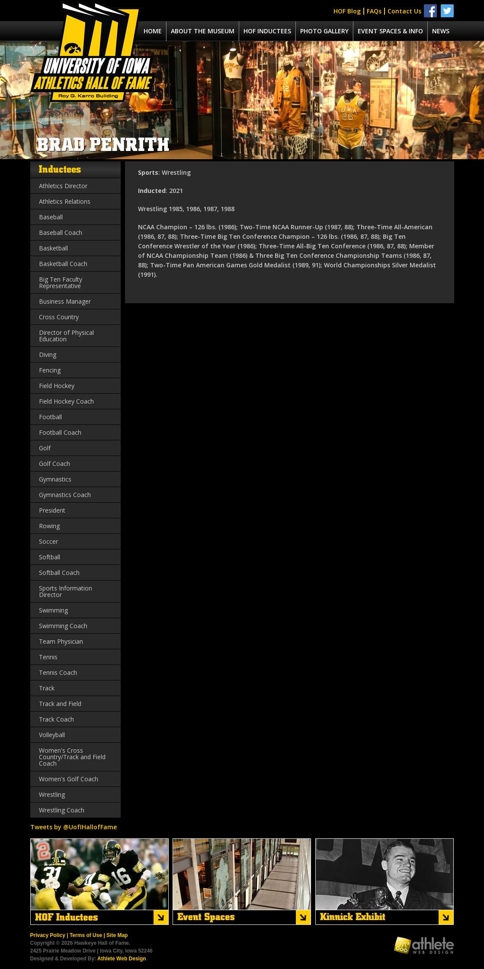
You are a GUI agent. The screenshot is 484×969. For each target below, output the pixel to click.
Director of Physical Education (66, 335)
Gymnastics (55, 479)
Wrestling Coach (61, 810)
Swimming (53, 610)
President (52, 510)
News (440, 31)
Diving (47, 354)
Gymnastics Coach (65, 495)
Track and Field (60, 703)
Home (153, 31)
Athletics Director (63, 186)
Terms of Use (86, 935)
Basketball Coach (63, 264)
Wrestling (52, 794)
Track (46, 688)
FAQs (374, 11)
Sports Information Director (65, 591)
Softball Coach (59, 572)
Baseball (51, 217)
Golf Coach (54, 463)
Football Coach (60, 432)
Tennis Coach (58, 672)
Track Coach (56, 719)
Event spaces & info (390, 31)
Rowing (49, 526)
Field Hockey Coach (66, 401)
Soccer (48, 541)
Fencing (50, 370)
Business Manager (65, 301)
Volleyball (52, 735)
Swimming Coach (63, 626)
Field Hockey (56, 386)
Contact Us (404, 11)
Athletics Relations (64, 201)
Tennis (48, 657)
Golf (45, 448)
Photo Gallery (324, 31)
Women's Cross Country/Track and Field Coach (72, 756)
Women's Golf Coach (68, 779)
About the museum (202, 31)
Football (50, 417)
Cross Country (59, 317)
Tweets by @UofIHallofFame (73, 827)
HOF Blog (347, 11)
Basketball (53, 248)
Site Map (117, 935)
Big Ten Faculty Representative (60, 282)
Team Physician (61, 641)
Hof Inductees (267, 31)
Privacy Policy (47, 935)
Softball (49, 557)
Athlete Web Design (121, 959)
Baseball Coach (60, 232)
